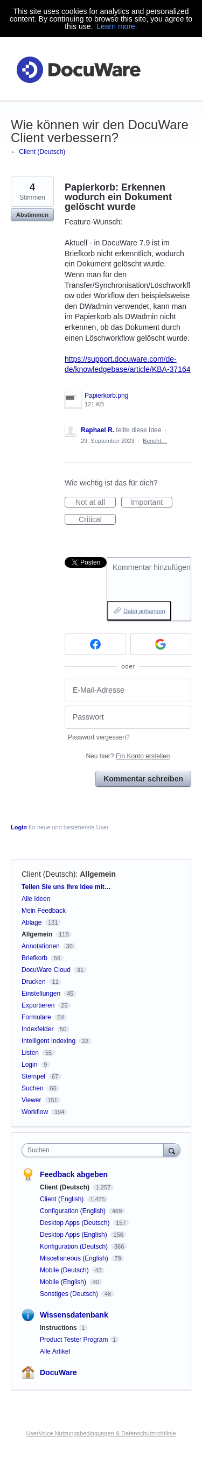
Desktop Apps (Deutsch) (76, 1223)
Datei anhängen (144, 611)
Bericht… (155, 441)
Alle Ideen (36, 899)
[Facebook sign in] (95, 644)
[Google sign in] (161, 644)
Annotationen (41, 946)
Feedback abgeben (74, 1174)
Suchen (33, 1088)
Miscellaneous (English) (75, 1258)
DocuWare (58, 1372)
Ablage (31, 922)
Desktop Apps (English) (74, 1234)
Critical (97, 520)
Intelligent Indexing (48, 1041)
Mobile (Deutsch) (65, 1270)
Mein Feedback (44, 910)
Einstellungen (41, 993)
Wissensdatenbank (74, 1315)
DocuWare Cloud (46, 970)
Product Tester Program (74, 1339)
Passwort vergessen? (99, 737)
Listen (30, 1052)
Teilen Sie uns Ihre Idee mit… (66, 887)
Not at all (95, 503)
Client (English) (63, 1199)
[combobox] (95, 1150)
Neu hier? (128, 756)
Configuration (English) (73, 1211)
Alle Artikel (55, 1351)
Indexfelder (37, 1029)
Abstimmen (32, 215)
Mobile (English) (64, 1282)
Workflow (35, 1112)
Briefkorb (34, 958)
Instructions (58, 1328)
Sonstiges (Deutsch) (70, 1294)
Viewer (31, 1100)
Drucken (34, 981)
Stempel (33, 1076)
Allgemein (98, 874)
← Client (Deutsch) (38, 152)
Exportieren (38, 1005)
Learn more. (116, 26)
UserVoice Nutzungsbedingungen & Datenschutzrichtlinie (101, 1433)
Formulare (36, 1017)
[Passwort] (128, 717)
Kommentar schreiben (143, 778)
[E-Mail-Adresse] (128, 690)
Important (151, 503)
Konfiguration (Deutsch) (74, 1246)
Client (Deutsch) (48, 874)
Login (19, 827)
